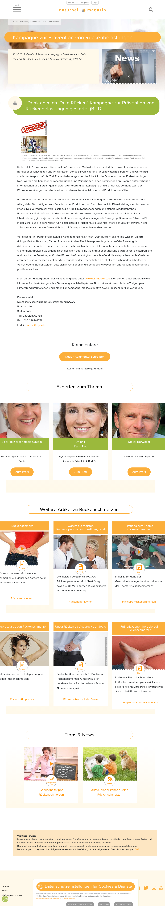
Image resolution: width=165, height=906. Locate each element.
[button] (138, 888)
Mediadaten (118, 886)
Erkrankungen (25, 21)
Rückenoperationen (80, 601)
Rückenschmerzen (40, 21)
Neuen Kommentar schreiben (85, 357)
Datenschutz (40, 890)
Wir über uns (118, 890)
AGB (137, 849)
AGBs (4, 890)
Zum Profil (22, 472)
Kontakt (5, 886)
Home (15, 21)
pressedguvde (36, 325)
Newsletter (39, 895)
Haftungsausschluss (12, 895)
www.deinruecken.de (97, 278)
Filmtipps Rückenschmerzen (139, 601)
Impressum (39, 886)
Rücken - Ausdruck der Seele (80, 699)
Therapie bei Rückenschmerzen (139, 702)
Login (95, 2)
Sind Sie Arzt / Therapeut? (78, 2)
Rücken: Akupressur (22, 699)
